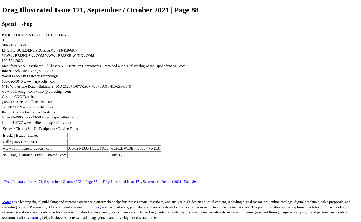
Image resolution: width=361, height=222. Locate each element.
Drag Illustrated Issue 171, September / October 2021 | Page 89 (149, 182)
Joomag (8, 202)
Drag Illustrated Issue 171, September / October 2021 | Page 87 (50, 182)
